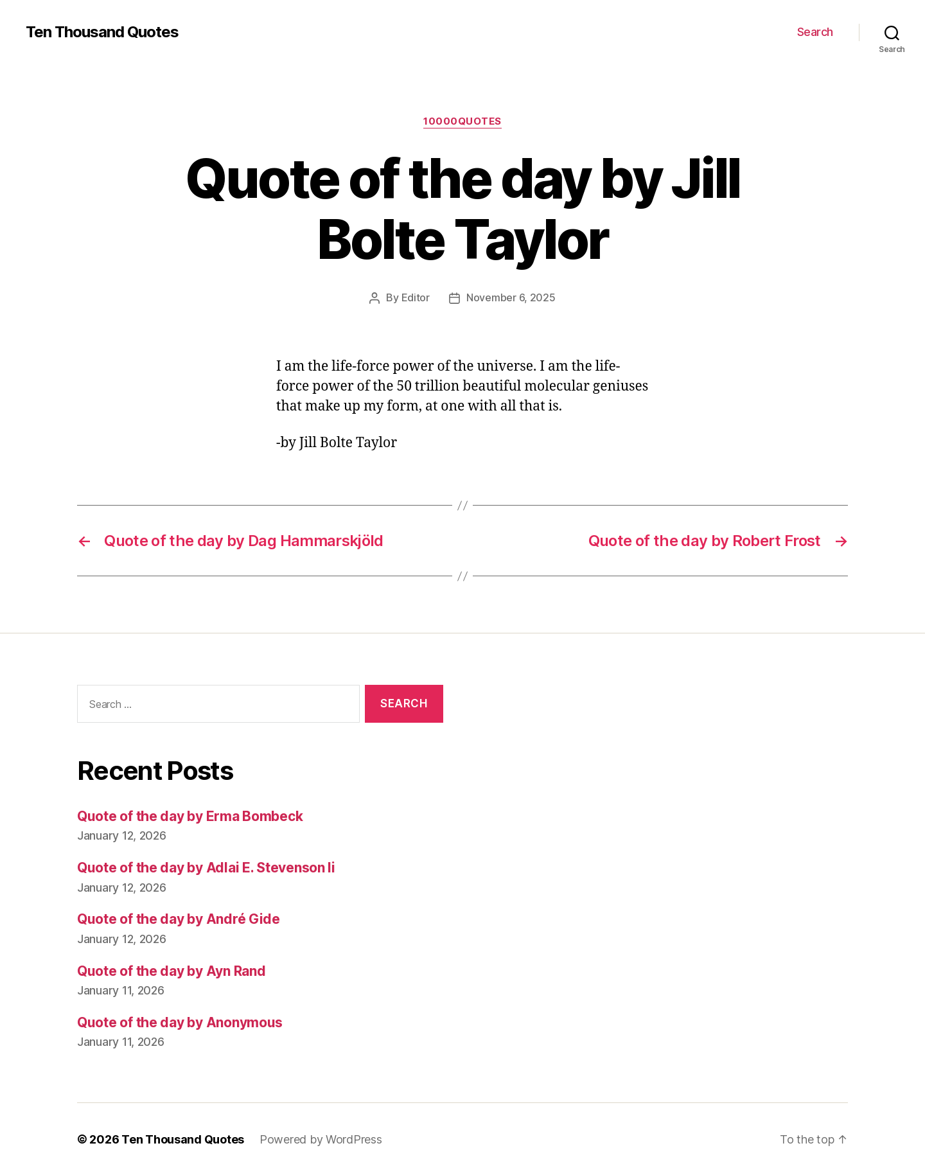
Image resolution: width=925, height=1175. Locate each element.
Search (815, 32)
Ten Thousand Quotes (102, 32)
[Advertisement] (665, 815)
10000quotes (462, 121)
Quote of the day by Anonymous (180, 1022)
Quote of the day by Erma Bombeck (190, 816)
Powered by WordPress (321, 1138)
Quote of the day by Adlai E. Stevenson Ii (206, 867)
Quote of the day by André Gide (178, 918)
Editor (415, 297)
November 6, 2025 (511, 297)
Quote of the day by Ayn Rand (171, 970)
